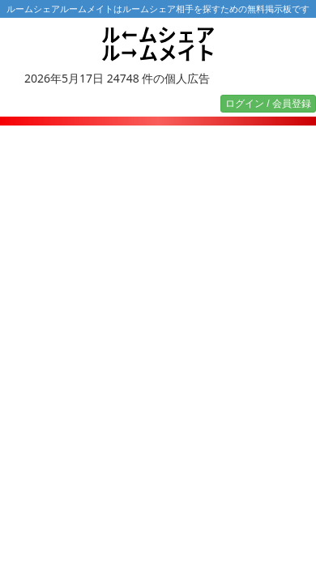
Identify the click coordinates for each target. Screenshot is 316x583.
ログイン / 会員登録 (268, 103)
